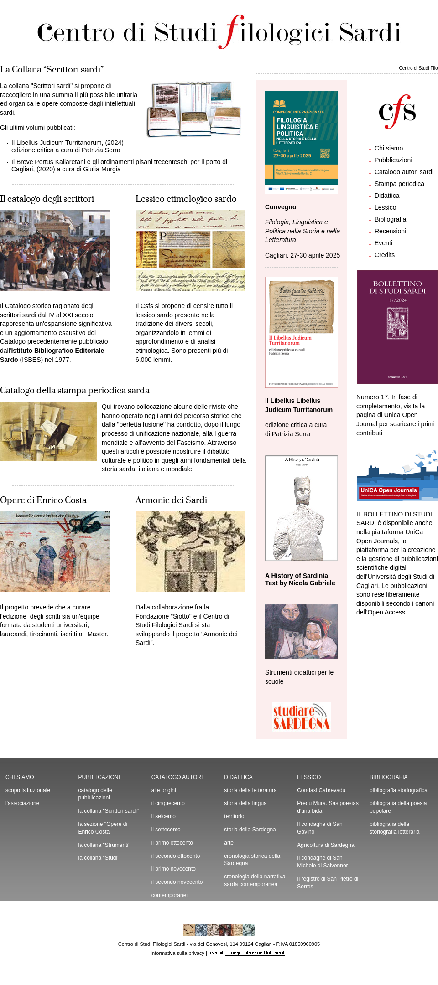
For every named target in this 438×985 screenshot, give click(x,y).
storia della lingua (245, 803)
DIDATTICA (238, 777)
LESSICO (309, 777)
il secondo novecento (177, 882)
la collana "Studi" (99, 858)
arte (229, 843)
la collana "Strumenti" (104, 845)
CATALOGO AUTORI (177, 777)
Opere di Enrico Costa (43, 500)
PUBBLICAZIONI (99, 777)
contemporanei (169, 895)
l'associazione (22, 803)
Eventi (383, 243)
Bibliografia (390, 219)
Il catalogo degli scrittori (47, 199)
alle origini (163, 790)
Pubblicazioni (393, 160)
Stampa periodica (399, 183)
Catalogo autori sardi (404, 171)
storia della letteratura (250, 790)
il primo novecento (173, 869)
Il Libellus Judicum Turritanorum (56, 142)
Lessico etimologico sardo (186, 199)
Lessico (385, 207)
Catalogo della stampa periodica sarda (75, 390)
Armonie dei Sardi (171, 500)
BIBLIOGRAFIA (388, 777)
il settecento (166, 829)
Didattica (387, 195)
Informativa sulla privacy (177, 953)
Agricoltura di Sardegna (325, 845)
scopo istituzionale (27, 790)
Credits (385, 254)
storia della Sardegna (250, 829)
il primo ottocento (172, 843)
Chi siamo (389, 148)
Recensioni (390, 231)
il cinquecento (168, 803)
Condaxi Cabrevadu (321, 790)
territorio (234, 816)
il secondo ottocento (175, 856)
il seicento (163, 816)
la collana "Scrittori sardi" (108, 811)
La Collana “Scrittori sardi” (52, 69)
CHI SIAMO (19, 777)
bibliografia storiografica (399, 790)
